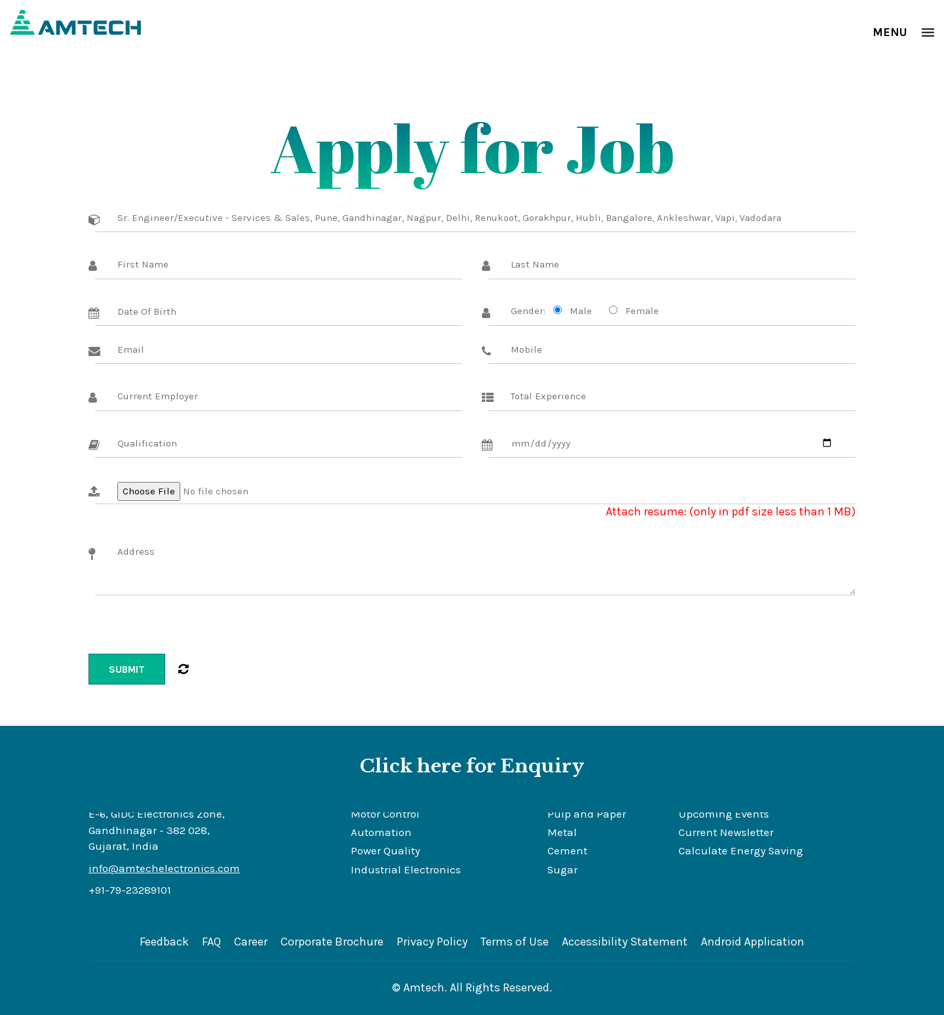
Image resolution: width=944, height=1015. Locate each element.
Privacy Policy (432, 941)
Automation (381, 832)
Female (639, 311)
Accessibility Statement (625, 941)
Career (250, 941)
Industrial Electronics (406, 870)
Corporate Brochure (332, 941)
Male (578, 311)
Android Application (752, 941)
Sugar (562, 870)
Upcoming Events (723, 814)
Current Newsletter (726, 832)
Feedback (164, 941)
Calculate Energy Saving (740, 851)
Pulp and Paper (586, 814)
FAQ (211, 941)
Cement (567, 851)
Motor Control (385, 814)
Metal (562, 832)
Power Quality (385, 851)
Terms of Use (515, 941)
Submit (127, 669)
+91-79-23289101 (129, 890)
